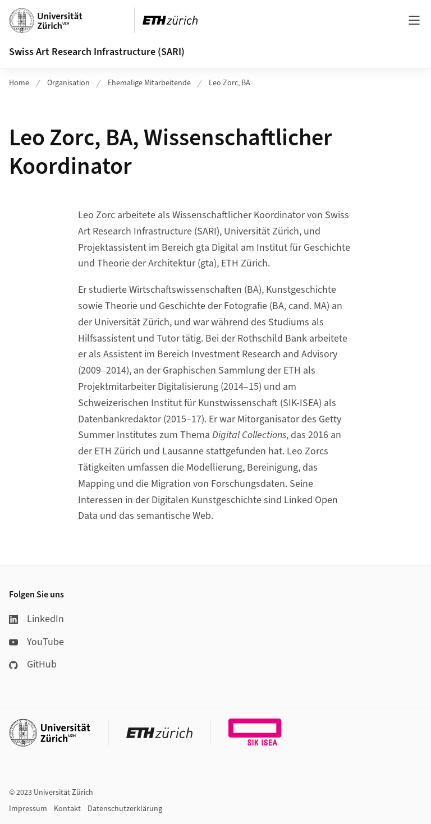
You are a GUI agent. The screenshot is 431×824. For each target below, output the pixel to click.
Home (19, 83)
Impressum (28, 808)
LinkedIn (36, 619)
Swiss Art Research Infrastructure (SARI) (97, 52)
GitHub (33, 664)
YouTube (36, 642)
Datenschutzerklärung (125, 808)
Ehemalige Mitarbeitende (149, 83)
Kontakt (67, 808)
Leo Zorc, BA (229, 83)
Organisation (68, 83)
